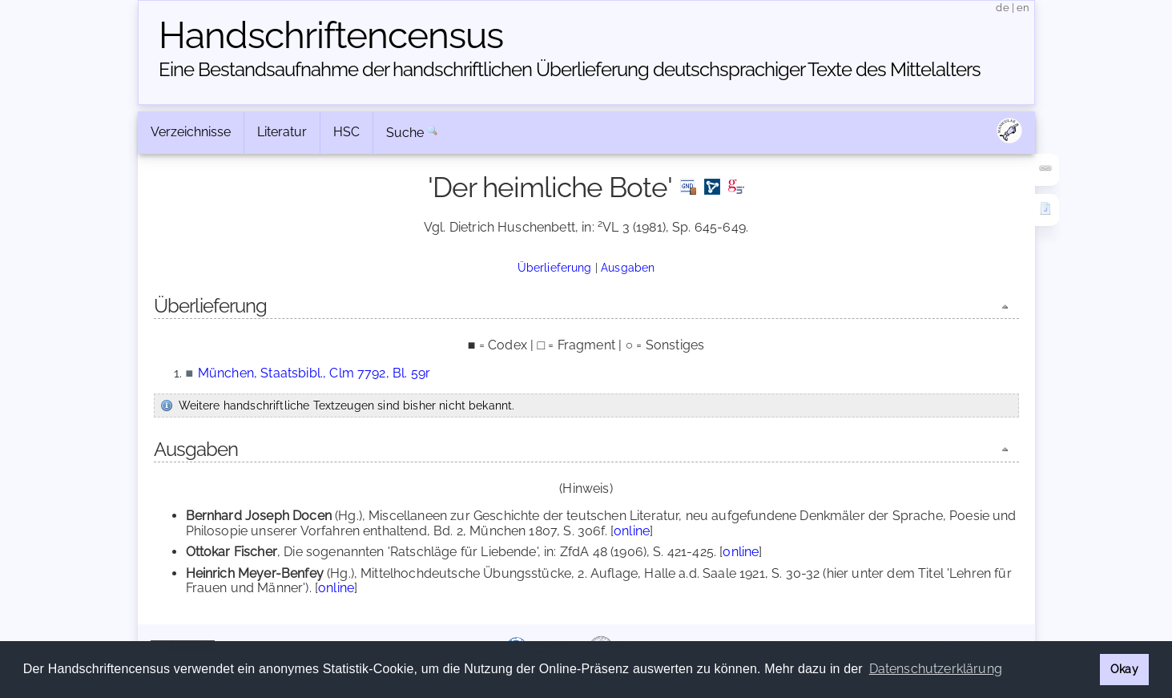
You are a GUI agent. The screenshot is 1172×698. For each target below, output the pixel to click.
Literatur (282, 131)
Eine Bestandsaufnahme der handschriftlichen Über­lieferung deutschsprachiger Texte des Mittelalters (570, 69)
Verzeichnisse (191, 131)
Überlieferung (555, 267)
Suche (405, 132)
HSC (346, 131)
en (1023, 8)
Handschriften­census (331, 35)
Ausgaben (627, 267)
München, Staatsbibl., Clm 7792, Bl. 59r (314, 373)
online (632, 531)
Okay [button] (1124, 669)
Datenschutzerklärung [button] (935, 668)
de (1002, 8)
